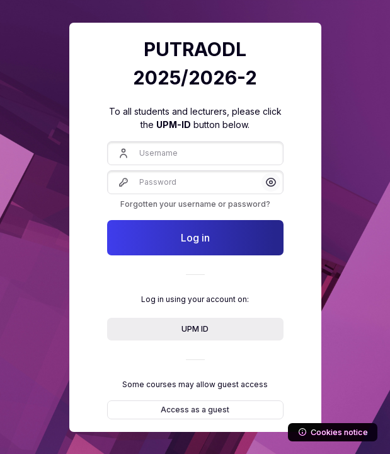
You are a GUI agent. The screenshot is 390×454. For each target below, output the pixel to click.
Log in (195, 237)
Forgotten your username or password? (195, 204)
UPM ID (195, 329)
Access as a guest (195, 409)
